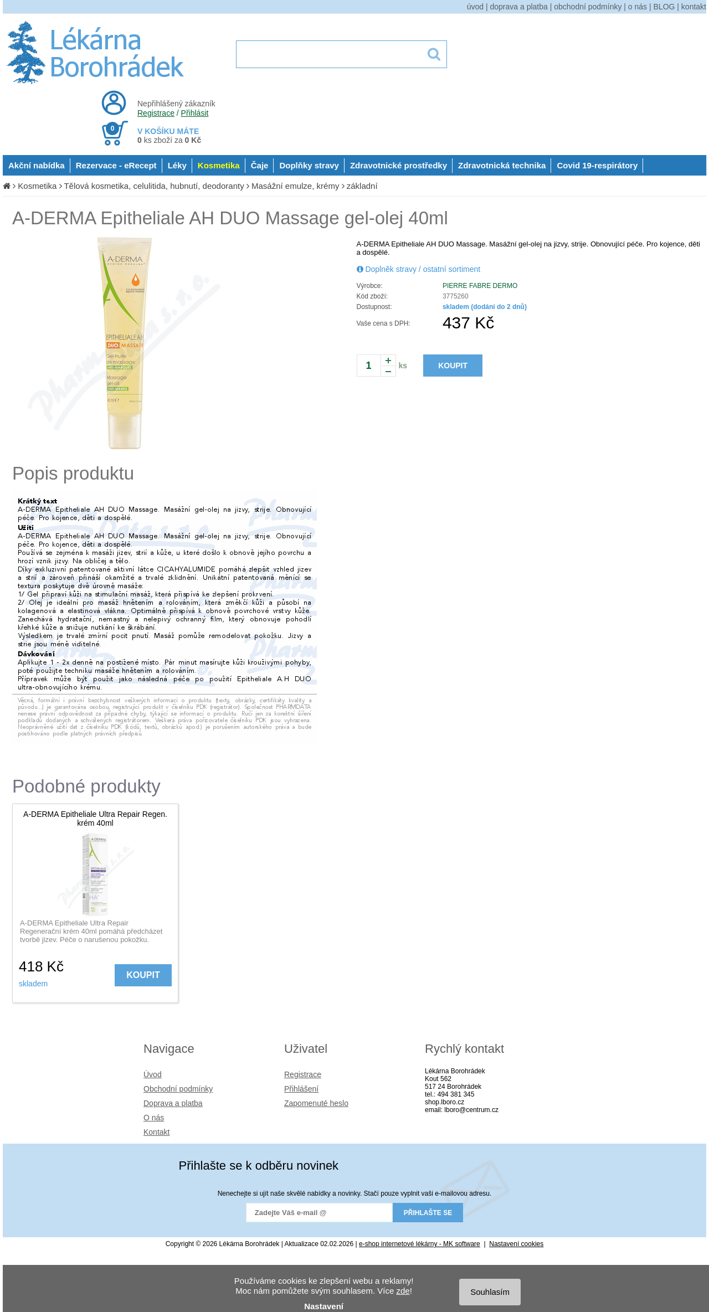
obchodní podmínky (587, 6)
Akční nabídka (36, 165)
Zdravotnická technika (502, 165)
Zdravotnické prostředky (398, 165)
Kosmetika (219, 165)
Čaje (260, 165)
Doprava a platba (173, 1103)
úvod (475, 6)
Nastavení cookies (516, 1244)
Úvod (152, 1074)
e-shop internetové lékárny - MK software (419, 1244)
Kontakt (156, 1132)
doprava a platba (519, 6)
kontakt (693, 6)
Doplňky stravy (309, 165)
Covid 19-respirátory (597, 165)
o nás (637, 6)
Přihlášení (301, 1088)
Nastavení (323, 1306)
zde (402, 1290)
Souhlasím (490, 1291)
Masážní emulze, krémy (295, 186)
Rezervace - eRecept (116, 165)
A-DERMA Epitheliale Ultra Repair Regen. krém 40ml (95, 818)
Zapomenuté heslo (316, 1103)
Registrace (155, 113)
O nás (153, 1117)
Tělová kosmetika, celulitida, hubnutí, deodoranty (154, 186)
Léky (177, 165)
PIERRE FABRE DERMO (480, 286)
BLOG (664, 6)
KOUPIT (452, 365)
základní (362, 186)
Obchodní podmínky (178, 1088)
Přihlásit (195, 113)
